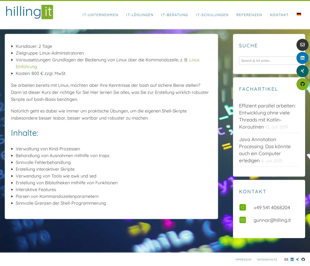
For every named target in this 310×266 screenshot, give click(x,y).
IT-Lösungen (140, 15)
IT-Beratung (174, 15)
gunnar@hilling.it (272, 220)
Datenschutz (267, 259)
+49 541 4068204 (272, 207)
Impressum (243, 259)
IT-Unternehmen (100, 15)
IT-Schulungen (212, 15)
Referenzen (249, 15)
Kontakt (279, 15)
